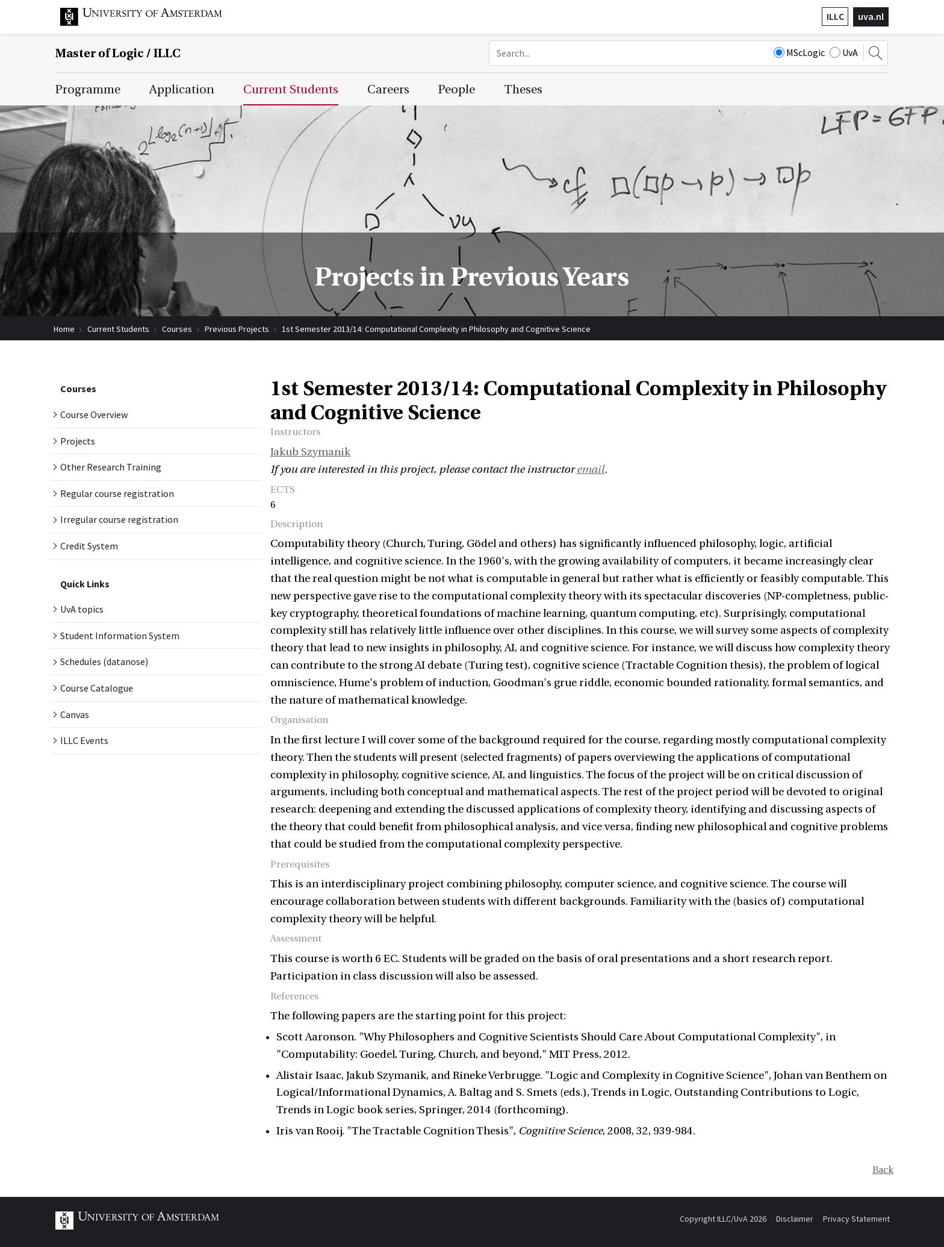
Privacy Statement (856, 1218)
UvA (844, 52)
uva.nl (871, 16)
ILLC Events (84, 740)
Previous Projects (237, 328)
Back (882, 1169)
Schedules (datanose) (104, 661)
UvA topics (82, 609)
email (590, 469)
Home (64, 328)
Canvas (74, 714)
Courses (177, 328)
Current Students (118, 328)
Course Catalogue (96, 688)
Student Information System (119, 636)
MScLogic (799, 52)
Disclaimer (794, 1218)
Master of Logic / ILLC (118, 53)
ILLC (835, 16)
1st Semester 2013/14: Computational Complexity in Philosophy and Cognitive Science (436, 328)
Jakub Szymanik (310, 452)
